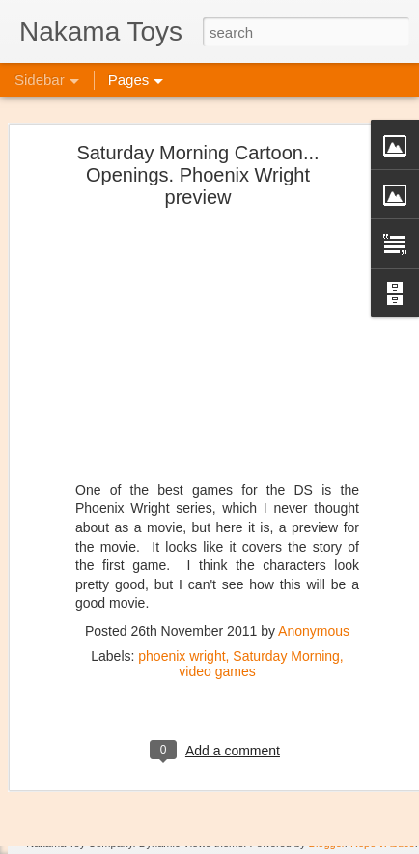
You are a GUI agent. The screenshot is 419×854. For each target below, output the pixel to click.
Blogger (327, 843)
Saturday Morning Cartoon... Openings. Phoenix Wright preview (197, 145)
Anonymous (313, 600)
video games (217, 640)
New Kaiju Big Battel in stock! (122, 813)
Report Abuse (382, 843)
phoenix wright (181, 625)
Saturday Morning (286, 625)
